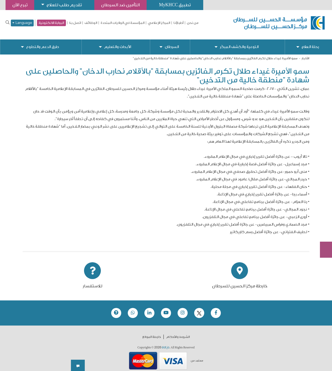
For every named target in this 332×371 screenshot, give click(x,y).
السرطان (171, 43)
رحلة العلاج (310, 43)
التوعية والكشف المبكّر (239, 43)
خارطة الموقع (151, 333)
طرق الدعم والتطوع (42, 43)
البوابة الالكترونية (51, 23)
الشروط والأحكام (178, 333)
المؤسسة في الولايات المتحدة (123, 22)
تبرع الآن (323, 213)
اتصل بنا (75, 22)
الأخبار (305, 54)
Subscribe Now (323, 231)
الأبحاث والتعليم (117, 43)
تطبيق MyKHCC (175, 5)
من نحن (192, 22)
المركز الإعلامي (159, 22)
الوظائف (91, 22)
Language (22, 23)
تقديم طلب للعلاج (64, 5)
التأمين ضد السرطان (120, 5)
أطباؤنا (179, 22)
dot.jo (165, 343)
